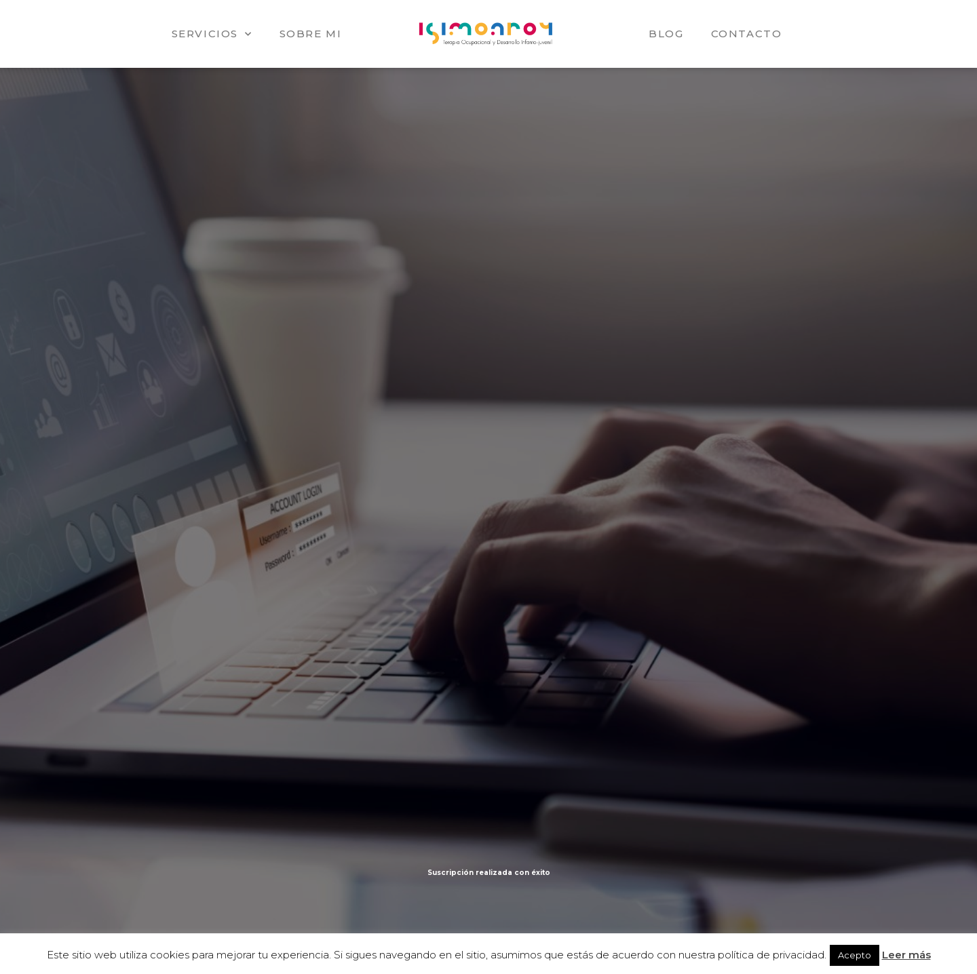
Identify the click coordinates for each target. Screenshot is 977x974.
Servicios (212, 34)
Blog (666, 33)
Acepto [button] (854, 955)
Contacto (746, 33)
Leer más (906, 954)
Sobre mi (311, 33)
